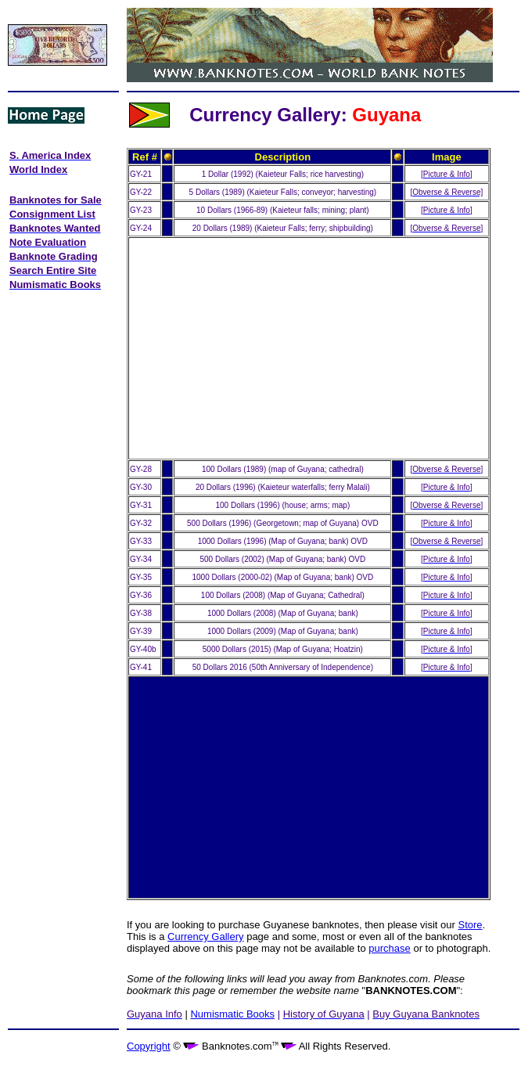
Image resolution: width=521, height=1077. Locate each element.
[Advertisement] (61, 358)
